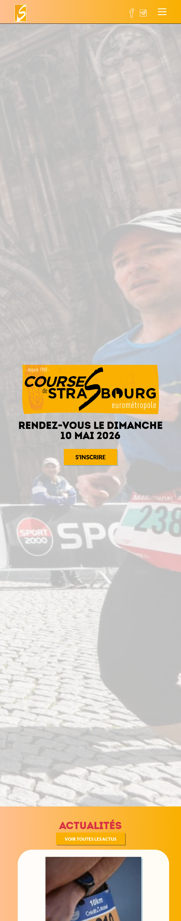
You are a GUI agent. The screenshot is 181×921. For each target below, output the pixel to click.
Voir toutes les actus (90, 839)
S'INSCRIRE (90, 457)
